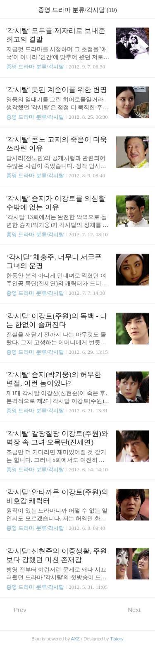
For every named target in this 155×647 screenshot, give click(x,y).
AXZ (75, 638)
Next (138, 609)
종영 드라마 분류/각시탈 (35, 67)
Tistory (117, 638)
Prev (16, 609)
